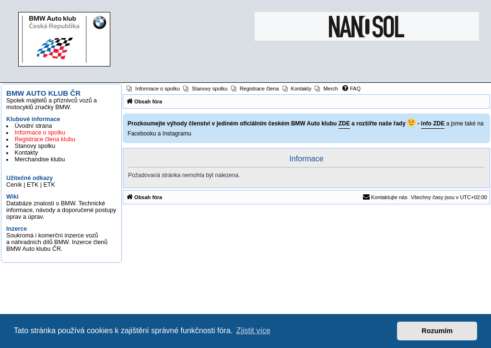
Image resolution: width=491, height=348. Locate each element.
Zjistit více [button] (253, 330)
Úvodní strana (33, 126)
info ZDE (432, 123)
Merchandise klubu (40, 159)
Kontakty (26, 152)
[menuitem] (153, 88)
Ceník (14, 184)
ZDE (344, 123)
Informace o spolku (40, 132)
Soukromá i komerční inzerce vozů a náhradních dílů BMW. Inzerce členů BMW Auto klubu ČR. (56, 242)
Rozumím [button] (437, 331)
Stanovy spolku (35, 146)
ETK (32, 184)
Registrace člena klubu (45, 139)
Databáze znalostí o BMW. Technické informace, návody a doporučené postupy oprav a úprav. (61, 210)
